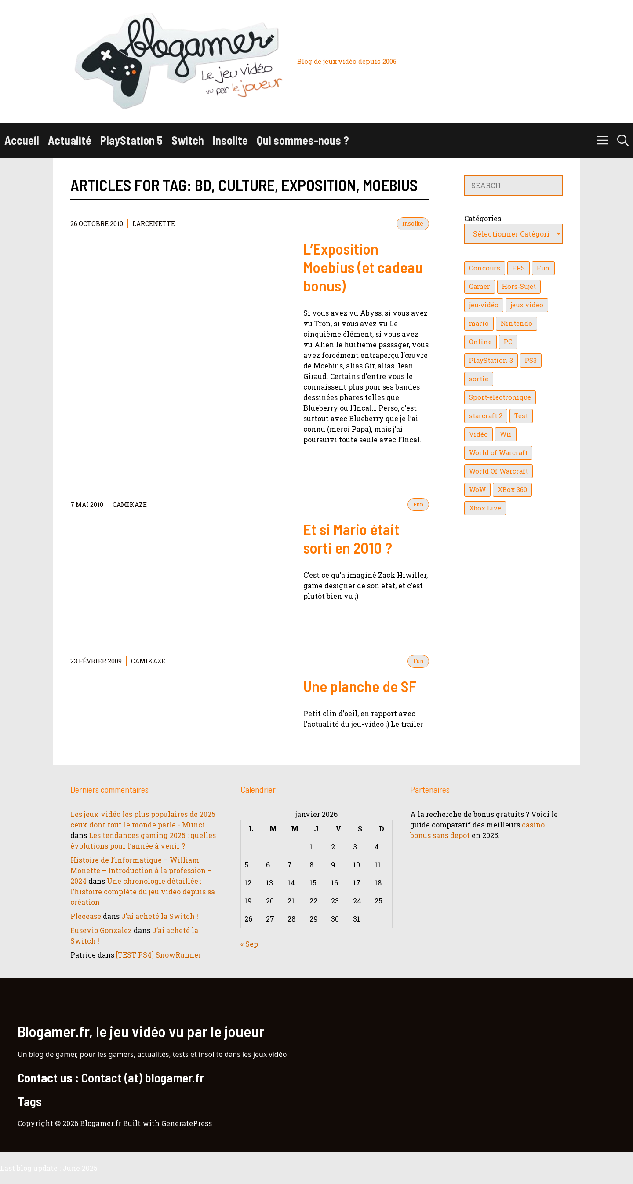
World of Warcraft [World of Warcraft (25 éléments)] (498, 452)
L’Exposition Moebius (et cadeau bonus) (363, 267)
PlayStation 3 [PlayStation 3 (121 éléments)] (491, 360)
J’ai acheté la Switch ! (159, 916)
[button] (623, 140)
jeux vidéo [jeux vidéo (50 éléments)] (526, 305)
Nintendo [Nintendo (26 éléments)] (516, 323)
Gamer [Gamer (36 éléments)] (479, 286)
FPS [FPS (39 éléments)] (518, 268)
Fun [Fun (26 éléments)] (543, 268)
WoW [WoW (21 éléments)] (477, 489)
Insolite (230, 140)
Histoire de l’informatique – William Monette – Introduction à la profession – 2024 (141, 870)
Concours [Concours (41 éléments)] (484, 268)
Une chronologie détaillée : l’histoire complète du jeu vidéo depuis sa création (142, 891)
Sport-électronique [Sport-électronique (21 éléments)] (500, 397)
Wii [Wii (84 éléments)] (506, 434)
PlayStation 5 (131, 140)
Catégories (482, 218)
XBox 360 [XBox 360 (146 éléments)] (512, 489)
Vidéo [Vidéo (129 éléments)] (478, 434)
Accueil (21, 140)
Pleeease (85, 916)
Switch (187, 140)
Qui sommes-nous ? (303, 140)
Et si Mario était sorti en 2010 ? (351, 538)
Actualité (69, 140)
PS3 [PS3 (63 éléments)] (531, 360)
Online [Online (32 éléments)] (480, 342)
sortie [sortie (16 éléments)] (478, 379)
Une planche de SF (359, 686)
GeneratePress (186, 1123)
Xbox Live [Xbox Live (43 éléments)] (485, 508)
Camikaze (130, 504)
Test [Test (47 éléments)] (521, 416)
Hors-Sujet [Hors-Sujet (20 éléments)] (519, 286)
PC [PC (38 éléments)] (508, 342)
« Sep (249, 943)
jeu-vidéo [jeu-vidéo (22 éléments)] (483, 305)
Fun (418, 504)
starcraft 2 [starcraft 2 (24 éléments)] (485, 416)
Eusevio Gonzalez (101, 930)
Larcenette (153, 223)
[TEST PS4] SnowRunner (158, 954)
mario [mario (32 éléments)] (479, 323)
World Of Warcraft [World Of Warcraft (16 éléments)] (498, 471)
